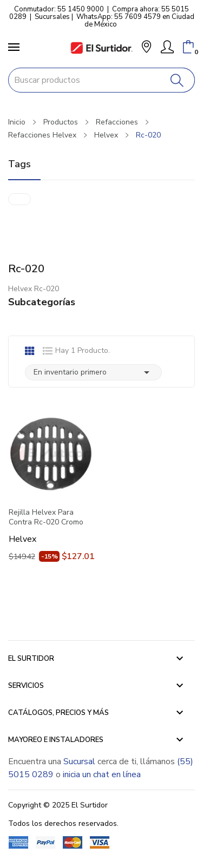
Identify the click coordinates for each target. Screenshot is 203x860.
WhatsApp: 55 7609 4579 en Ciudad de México (135, 20)
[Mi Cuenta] (167, 47)
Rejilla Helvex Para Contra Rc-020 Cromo (46, 517)
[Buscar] (177, 80)
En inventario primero (93, 372)
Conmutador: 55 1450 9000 (59, 9)
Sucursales (52, 17)
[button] (146, 48)
